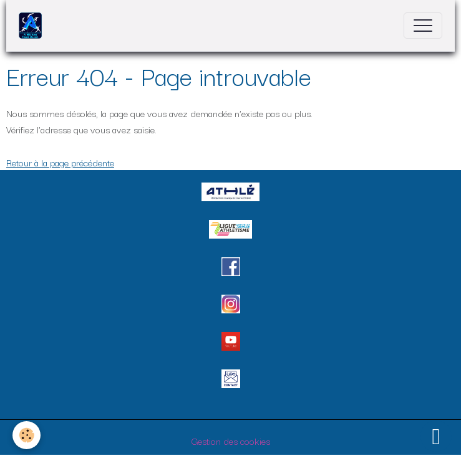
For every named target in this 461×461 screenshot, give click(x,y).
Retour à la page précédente (60, 161)
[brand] (33, 25)
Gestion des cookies (231, 440)
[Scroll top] (436, 436)
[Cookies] (26, 435)
